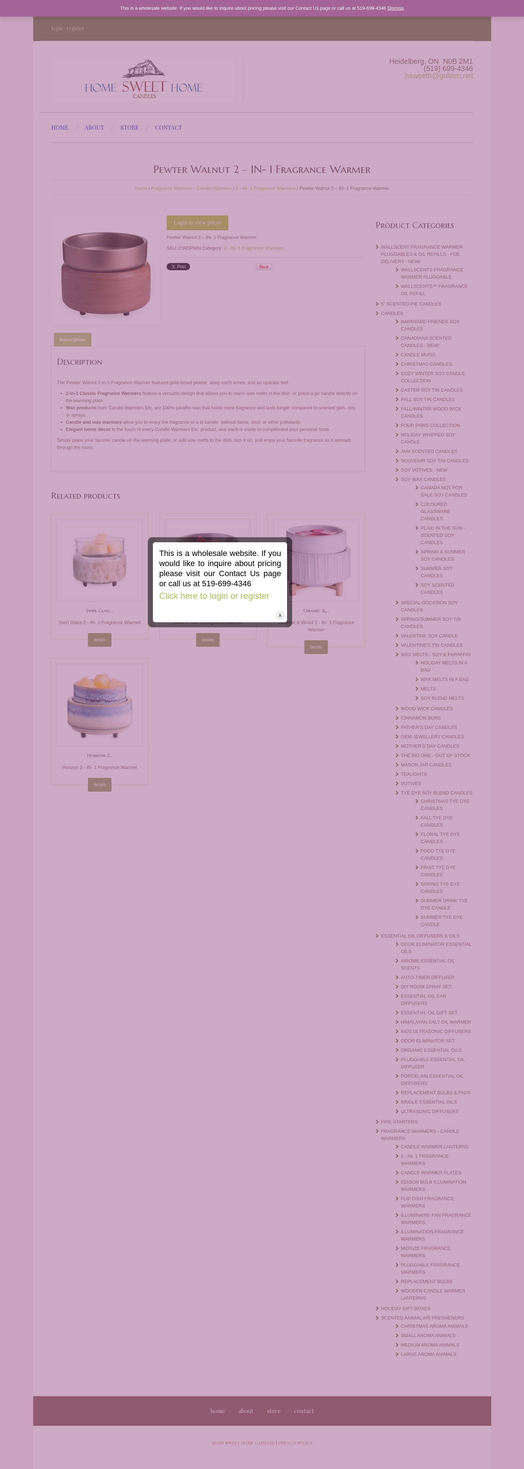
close (322, 747)
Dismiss (395, 8)
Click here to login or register (256, 728)
